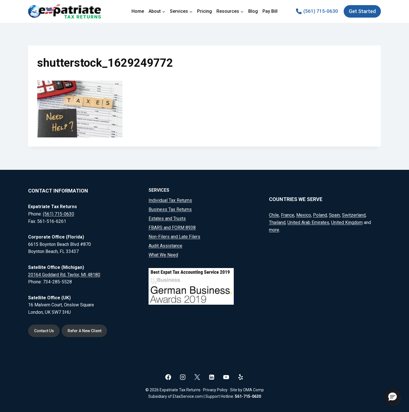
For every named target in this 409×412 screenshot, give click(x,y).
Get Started (362, 11)
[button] (392, 397)
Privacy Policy (215, 390)
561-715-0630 (248, 396)
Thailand (277, 222)
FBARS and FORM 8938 (172, 227)
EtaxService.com (188, 396)
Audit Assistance (165, 245)
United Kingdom (347, 222)
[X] (197, 377)
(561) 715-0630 (58, 213)
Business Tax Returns (170, 209)
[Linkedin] (212, 377)
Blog (253, 11)
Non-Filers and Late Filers (174, 236)
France (287, 214)
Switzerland (354, 214)
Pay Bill (269, 11)
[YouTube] (226, 377)
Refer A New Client (87, 330)
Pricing (204, 11)
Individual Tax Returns (170, 200)
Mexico (303, 214)
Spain (334, 214)
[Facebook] (168, 377)
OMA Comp (253, 390)
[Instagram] (183, 377)
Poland (320, 214)
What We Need (163, 254)
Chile (274, 214)
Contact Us (44, 330)
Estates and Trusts (167, 218)
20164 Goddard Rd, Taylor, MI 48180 (64, 274)
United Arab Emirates (308, 222)
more (274, 229)
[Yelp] (241, 377)
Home (138, 11)
